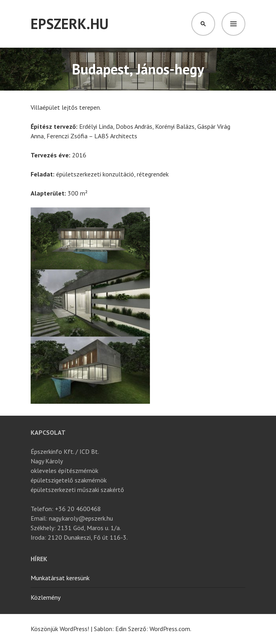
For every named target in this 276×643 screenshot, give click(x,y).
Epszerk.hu (70, 23)
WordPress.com (170, 629)
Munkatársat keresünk (60, 578)
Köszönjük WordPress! (60, 629)
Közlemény (45, 597)
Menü (233, 24)
